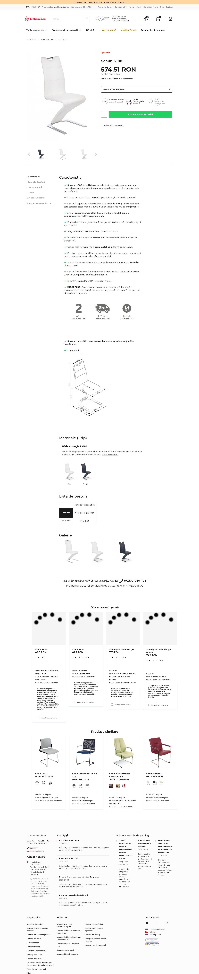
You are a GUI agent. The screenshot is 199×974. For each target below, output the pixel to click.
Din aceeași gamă (35, 198)
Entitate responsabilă (39, 203)
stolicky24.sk (153, 935)
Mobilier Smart (128, 30)
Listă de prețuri (34, 187)
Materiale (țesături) (36, 182)
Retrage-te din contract (153, 30)
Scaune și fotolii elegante (67, 954)
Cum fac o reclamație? (36, 951)
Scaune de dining (92, 935)
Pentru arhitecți (135, 7)
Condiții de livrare (150, 7)
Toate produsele (35, 30)
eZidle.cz (151, 932)
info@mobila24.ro (36, 851)
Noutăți (62, 835)
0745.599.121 (35, 7)
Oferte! (90, 30)
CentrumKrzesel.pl (155, 929)
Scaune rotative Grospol (95, 945)
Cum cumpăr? (121, 7)
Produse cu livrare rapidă (65, 30)
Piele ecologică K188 (85, 513)
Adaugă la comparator (112, 125)
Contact (169, 7)
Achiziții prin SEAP (34, 955)
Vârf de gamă (109, 30)
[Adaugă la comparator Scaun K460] (75, 702)
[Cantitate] (104, 114)
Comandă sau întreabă (140, 114)
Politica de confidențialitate (39, 935)
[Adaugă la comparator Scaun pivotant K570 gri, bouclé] (149, 705)
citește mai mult (110, 455)
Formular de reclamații (36, 969)
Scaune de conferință (94, 924)
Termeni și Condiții (105, 7)
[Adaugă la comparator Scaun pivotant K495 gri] (112, 704)
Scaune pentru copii (65, 950)
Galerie (30, 192)
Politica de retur (34, 939)
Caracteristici (33, 176)
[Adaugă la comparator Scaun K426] (38, 718)
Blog (162, 7)
